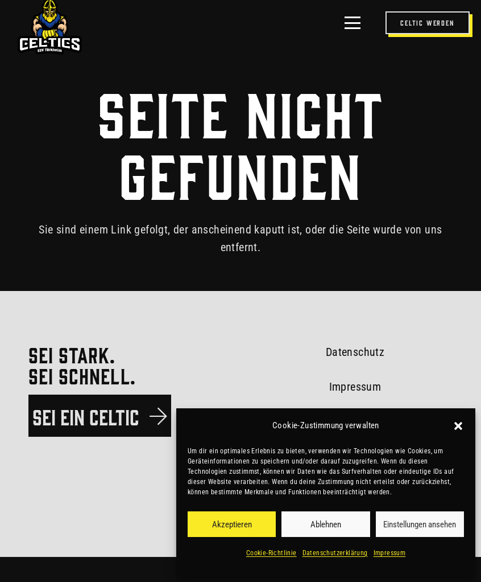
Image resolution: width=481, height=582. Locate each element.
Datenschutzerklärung (335, 553)
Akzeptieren (232, 524)
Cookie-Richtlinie (271, 553)
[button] (458, 426)
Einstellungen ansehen (419, 524)
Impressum (390, 553)
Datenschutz (355, 352)
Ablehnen (325, 524)
